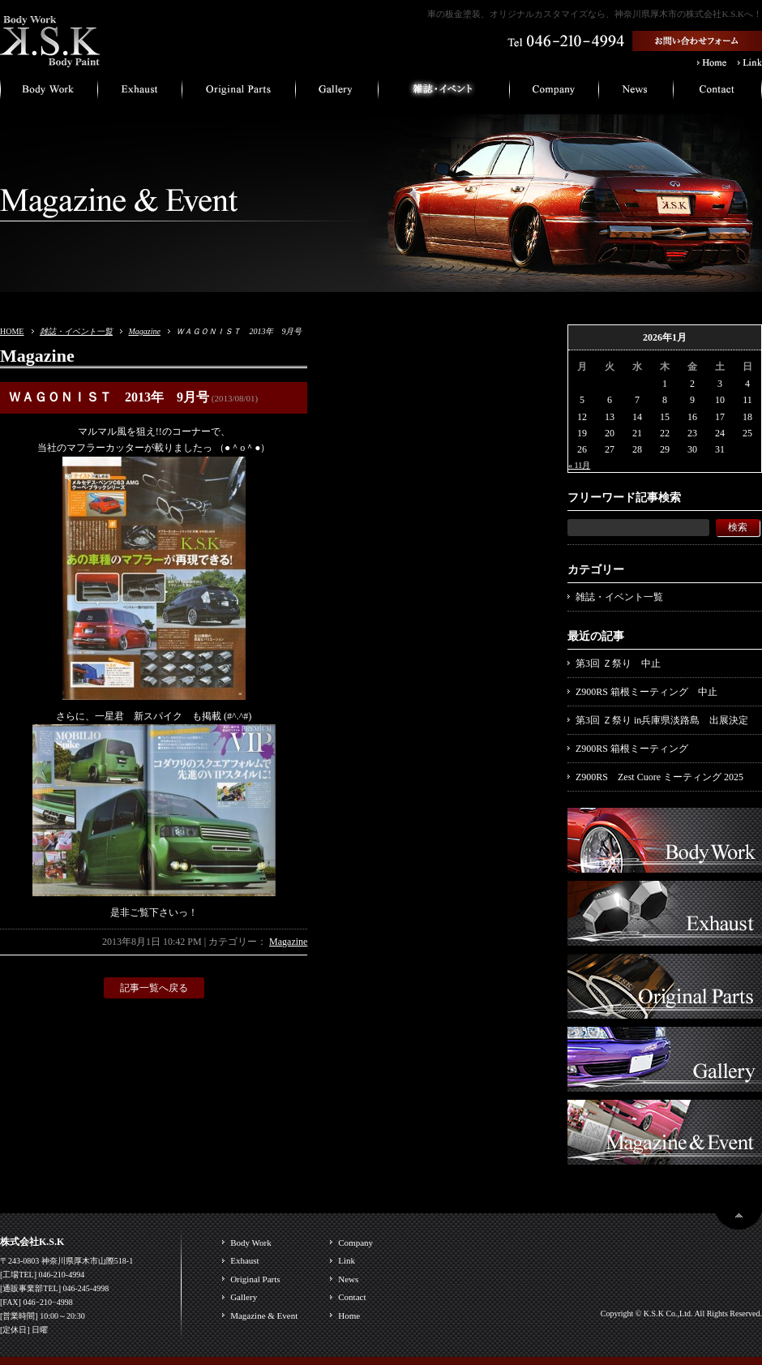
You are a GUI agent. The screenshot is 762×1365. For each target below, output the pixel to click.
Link (346, 1260)
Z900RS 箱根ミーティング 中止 (646, 692)
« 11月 (579, 465)
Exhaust (244, 1260)
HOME (12, 331)
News (348, 1279)
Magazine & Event (264, 1315)
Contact (352, 1297)
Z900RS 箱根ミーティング (632, 748)
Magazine (144, 331)
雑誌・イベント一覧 (76, 331)
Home (349, 1315)
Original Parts (255, 1279)
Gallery (243, 1297)
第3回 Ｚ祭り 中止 (618, 663)
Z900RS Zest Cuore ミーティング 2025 (659, 777)
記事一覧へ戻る (154, 988)
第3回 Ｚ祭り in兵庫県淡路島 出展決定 (662, 720)
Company (355, 1242)
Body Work (251, 1242)
